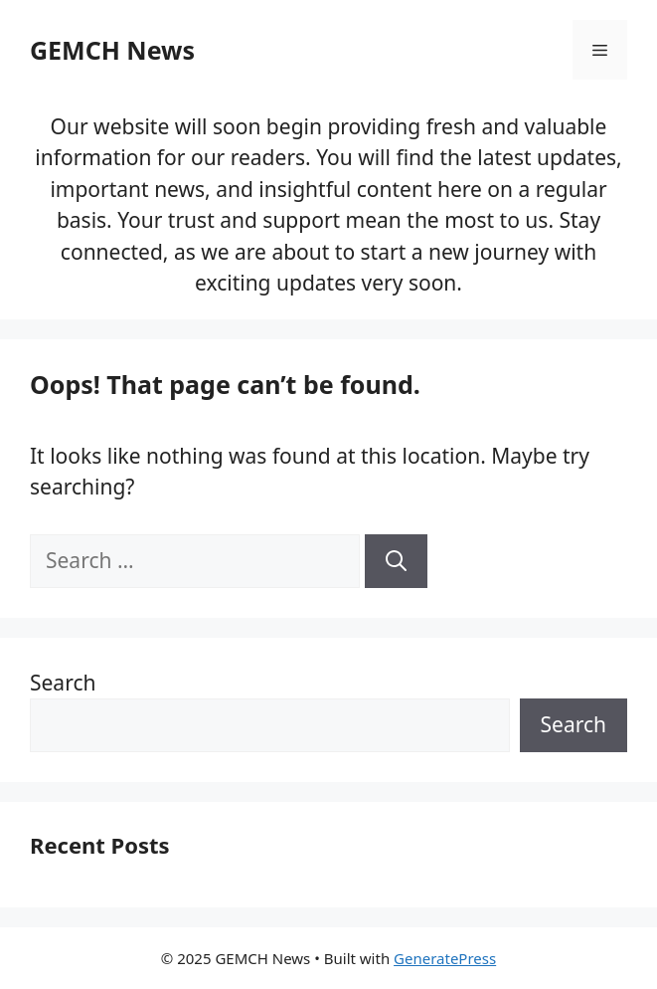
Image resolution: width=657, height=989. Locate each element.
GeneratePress (445, 958)
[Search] (396, 561)
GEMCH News (112, 50)
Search (62, 682)
